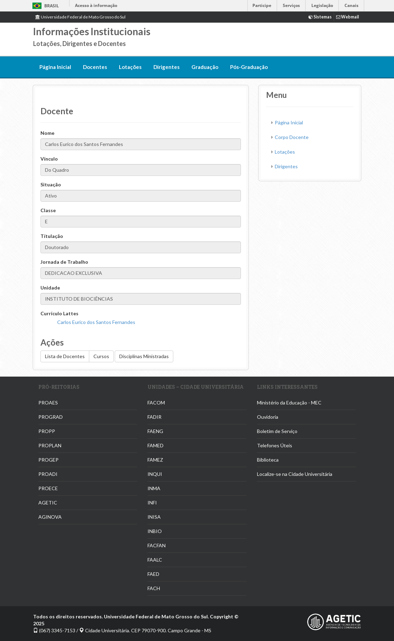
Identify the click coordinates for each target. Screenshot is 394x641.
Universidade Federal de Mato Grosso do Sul (80, 17)
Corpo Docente (292, 137)
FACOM (156, 403)
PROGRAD (50, 417)
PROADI (48, 474)
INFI (152, 502)
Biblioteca (268, 460)
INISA (154, 517)
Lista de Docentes (65, 356)
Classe (48, 210)
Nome (47, 133)
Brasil (44, 6)
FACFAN (156, 545)
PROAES (48, 403)
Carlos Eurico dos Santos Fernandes (96, 322)
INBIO (154, 531)
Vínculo (49, 159)
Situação (50, 184)
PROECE (48, 488)
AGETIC (47, 502)
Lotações (130, 67)
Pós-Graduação (249, 67)
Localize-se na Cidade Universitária (294, 474)
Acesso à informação (96, 5)
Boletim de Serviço (277, 431)
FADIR (154, 417)
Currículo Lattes (59, 313)
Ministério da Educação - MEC (289, 403)
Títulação (51, 236)
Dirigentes (166, 67)
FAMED (155, 445)
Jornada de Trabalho (64, 262)
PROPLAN (49, 445)
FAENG (155, 431)
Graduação (204, 67)
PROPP (46, 431)
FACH (153, 588)
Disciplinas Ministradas (144, 356)
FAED (153, 574)
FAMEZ (155, 460)
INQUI (154, 474)
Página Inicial (55, 67)
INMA (153, 488)
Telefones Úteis (274, 445)
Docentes (95, 67)
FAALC (154, 560)
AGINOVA (50, 517)
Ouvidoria (267, 417)
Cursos (101, 356)
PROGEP (48, 460)
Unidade (50, 288)
